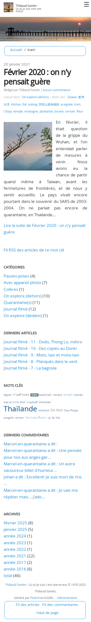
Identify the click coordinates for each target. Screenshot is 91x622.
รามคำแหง (21, 394)
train (77, 104)
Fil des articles (27, 604)
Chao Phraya (71, 410)
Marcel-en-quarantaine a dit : (31, 444)
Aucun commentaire (56, 90)
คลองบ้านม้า (45, 395)
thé (24, 104)
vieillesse (43, 410)
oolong (32, 104)
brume (59, 111)
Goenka (78, 395)
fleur (80, 111)
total (8, 575)
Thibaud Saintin (26, 6)
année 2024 (15, 536)
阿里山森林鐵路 (49, 104)
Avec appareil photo (22, 282)
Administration (67, 598)
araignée (67, 104)
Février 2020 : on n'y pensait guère (37, 76)
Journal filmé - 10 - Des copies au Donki (40, 348)
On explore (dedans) (23, 315)
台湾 (6, 104)
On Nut (56, 410)
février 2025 (15, 523)
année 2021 (15, 556)
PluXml (35, 598)
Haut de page (47, 612)
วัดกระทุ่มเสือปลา (36, 417)
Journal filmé (16, 309)
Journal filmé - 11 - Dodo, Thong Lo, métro (43, 342)
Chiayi (8, 111)
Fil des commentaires (60, 604)
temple (18, 111)
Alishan (16, 104)
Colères (11, 289)
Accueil (16, 49)
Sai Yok (56, 417)
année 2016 (15, 569)
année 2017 (15, 562)
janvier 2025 (15, 529)
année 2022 (15, 549)
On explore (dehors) (35, 97)
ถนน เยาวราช (11, 402)
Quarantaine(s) (18, 302)
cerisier (70, 111)
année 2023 (15, 542)
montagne (31, 111)
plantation (46, 111)
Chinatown (45, 402)
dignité (8, 395)
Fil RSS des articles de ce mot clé (34, 250)
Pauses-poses (16, 276)
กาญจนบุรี (31, 402)
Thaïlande (20, 409)
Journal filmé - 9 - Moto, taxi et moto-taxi (41, 355)
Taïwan (72, 97)
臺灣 (81, 97)
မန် (49, 417)
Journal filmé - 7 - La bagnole (30, 368)
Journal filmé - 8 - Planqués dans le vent (40, 361)
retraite (57, 395)
